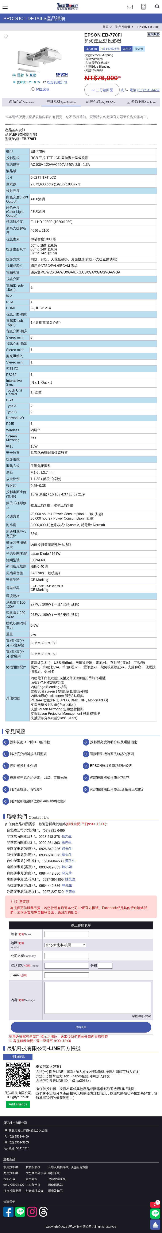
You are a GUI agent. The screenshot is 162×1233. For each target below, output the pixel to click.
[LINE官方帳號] (20, 1215)
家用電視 (32, 1179)
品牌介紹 (100, 102)
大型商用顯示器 (36, 1173)
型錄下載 (140, 102)
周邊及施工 (55, 1190)
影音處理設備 (34, 1190)
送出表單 (81, 1027)
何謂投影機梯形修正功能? (109, 777)
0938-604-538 (49, 855)
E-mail (15, 975)
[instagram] (32, 1215)
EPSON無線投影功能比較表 (111, 766)
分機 (93, 965)
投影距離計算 (55, 82)
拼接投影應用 (12, 1190)
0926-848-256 (49, 849)
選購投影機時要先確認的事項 (112, 754)
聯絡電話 (17, 965)
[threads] (44, 1215)
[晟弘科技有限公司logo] (67, 9)
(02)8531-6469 (148, 90)
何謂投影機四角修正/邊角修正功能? (116, 789)
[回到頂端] (155, 1224)
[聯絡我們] (130, 10)
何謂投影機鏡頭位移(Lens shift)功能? (38, 801)
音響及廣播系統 (58, 1167)
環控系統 (54, 1173)
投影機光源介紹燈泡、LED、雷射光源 (38, 777)
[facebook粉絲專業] (8, 1215)
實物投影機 (33, 1167)
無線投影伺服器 (13, 1185)
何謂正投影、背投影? (26, 789)
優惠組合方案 (79, 1167)
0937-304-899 (53, 879)
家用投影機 (10, 1167)
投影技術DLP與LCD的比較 (30, 742)
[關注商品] (155, 1205)
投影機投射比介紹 (23, 766)
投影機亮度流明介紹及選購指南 (113, 742)
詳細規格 (61, 102)
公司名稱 (17, 956)
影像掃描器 (55, 1185)
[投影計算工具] (143, 10)
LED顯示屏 (33, 1185)
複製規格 (154, 34)
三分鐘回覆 (102, 90)
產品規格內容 (39, 117)
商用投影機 (10, 1173)
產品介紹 (21, 102)
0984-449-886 (49, 873)
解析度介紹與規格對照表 (28, 754)
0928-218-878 (49, 836)
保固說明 (40, 89)
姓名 (14, 934)
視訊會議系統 (57, 1179)
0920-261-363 (49, 843)
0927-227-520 (53, 892)
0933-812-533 (49, 867)
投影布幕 (9, 1179)
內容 (14, 1000)
